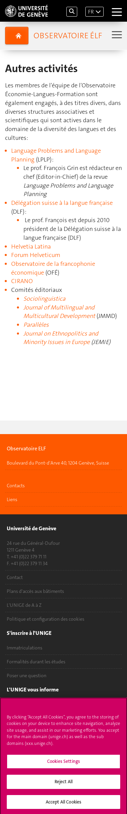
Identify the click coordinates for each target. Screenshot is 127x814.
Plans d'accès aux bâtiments (35, 591)
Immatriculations (24, 648)
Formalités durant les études (36, 662)
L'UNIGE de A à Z (24, 605)
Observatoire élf (68, 35)
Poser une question (26, 675)
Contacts (16, 486)
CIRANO (22, 281)
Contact (15, 577)
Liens (12, 499)
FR (91, 11)
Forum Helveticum (35, 255)
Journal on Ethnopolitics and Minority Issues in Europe (60, 337)
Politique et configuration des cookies (45, 619)
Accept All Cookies (63, 804)
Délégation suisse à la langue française (62, 203)
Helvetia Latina (31, 246)
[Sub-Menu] (116, 35)
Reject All (63, 784)
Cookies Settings (63, 764)
